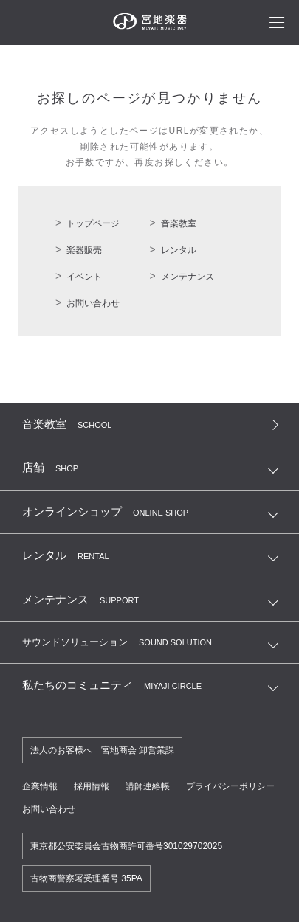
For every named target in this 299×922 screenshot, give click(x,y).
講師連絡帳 (148, 786)
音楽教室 (178, 223)
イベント (84, 276)
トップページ (93, 223)
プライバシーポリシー (230, 786)
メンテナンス (187, 276)
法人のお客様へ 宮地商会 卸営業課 (102, 750)
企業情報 (40, 786)
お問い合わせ (93, 303)
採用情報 (91, 786)
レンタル (178, 250)
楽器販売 (84, 250)
